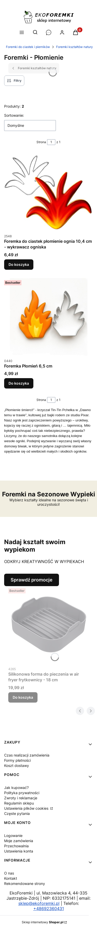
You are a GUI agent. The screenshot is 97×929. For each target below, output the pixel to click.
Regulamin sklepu (19, 803)
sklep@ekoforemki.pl (38, 903)
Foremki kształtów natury (74, 47)
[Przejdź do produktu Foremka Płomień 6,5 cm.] (48, 317)
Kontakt (10, 878)
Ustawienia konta (18, 851)
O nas (9, 873)
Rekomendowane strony (24, 883)
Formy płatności (17, 760)
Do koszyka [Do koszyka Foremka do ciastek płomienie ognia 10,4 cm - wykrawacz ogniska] (19, 264)
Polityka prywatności (21, 793)
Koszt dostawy (16, 765)
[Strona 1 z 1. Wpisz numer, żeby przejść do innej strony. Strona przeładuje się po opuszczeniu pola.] (51, 142)
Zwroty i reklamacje (20, 798)
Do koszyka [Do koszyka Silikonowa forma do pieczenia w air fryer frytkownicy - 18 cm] (23, 697)
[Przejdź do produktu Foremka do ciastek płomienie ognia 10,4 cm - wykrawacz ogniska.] (48, 192)
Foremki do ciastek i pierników (28, 47)
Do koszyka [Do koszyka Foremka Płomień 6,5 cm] (19, 383)
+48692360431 (48, 908)
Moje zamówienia (18, 840)
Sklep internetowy (42, 922)
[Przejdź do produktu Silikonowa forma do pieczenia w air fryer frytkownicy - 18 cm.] (48, 625)
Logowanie (13, 835)
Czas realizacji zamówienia (26, 755)
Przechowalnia (16, 846)
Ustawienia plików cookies (26, 808)
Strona (41, 142)
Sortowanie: (14, 115)
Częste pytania (17, 813)
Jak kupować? (16, 787)
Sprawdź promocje (32, 580)
